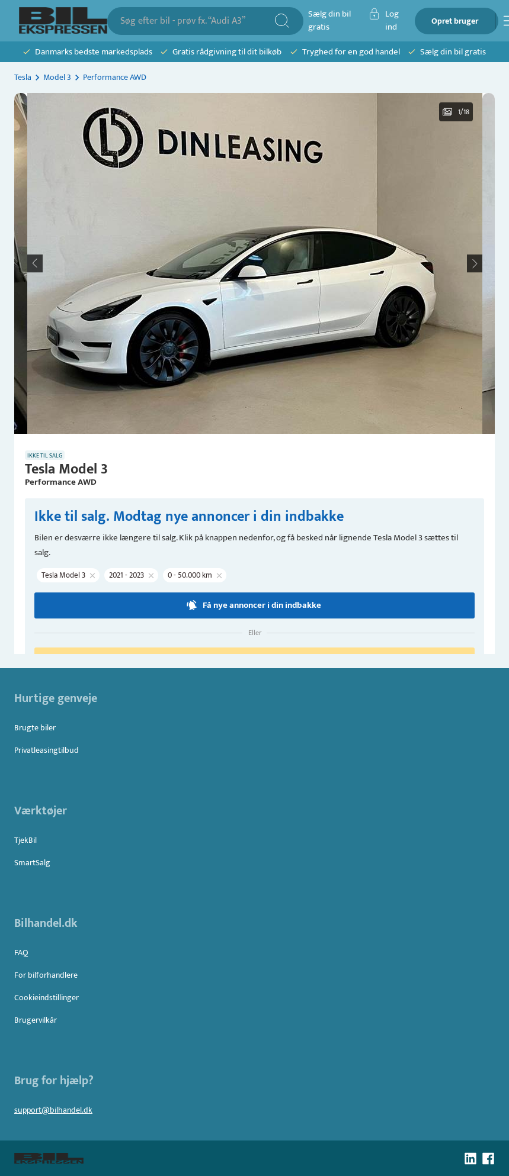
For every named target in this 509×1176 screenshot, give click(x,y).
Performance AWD (114, 77)
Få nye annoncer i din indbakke (254, 605)
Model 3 (57, 77)
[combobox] (197, 21)
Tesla (22, 77)
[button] (254, 263)
